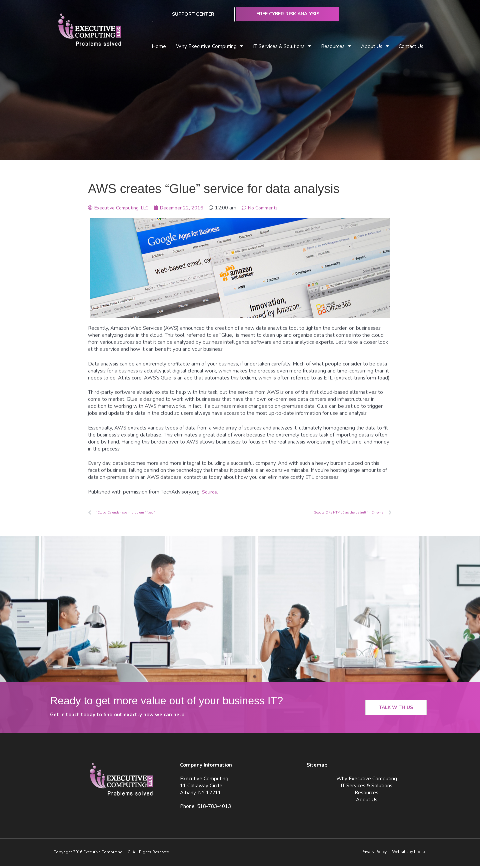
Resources (336, 46)
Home (159, 46)
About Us (375, 46)
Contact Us (411, 46)
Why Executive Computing (209, 46)
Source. (210, 492)
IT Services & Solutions (282, 46)
